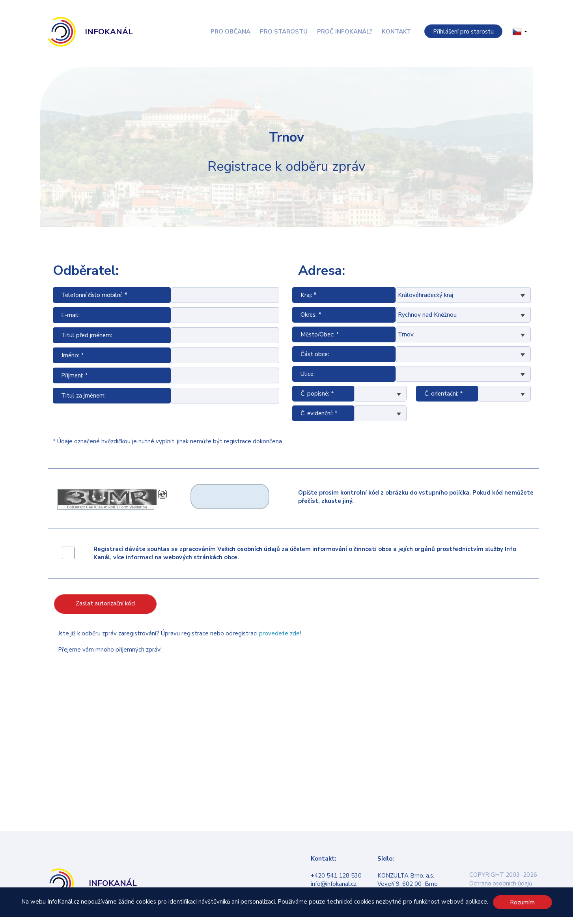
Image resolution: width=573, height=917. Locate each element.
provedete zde (279, 633)
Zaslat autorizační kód (105, 603)
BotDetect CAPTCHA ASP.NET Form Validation (107, 507)
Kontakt (396, 31)
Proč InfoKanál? (344, 31)
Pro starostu (284, 31)
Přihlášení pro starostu (463, 31)
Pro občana (230, 31)
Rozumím (522, 902)
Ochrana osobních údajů (500, 883)
